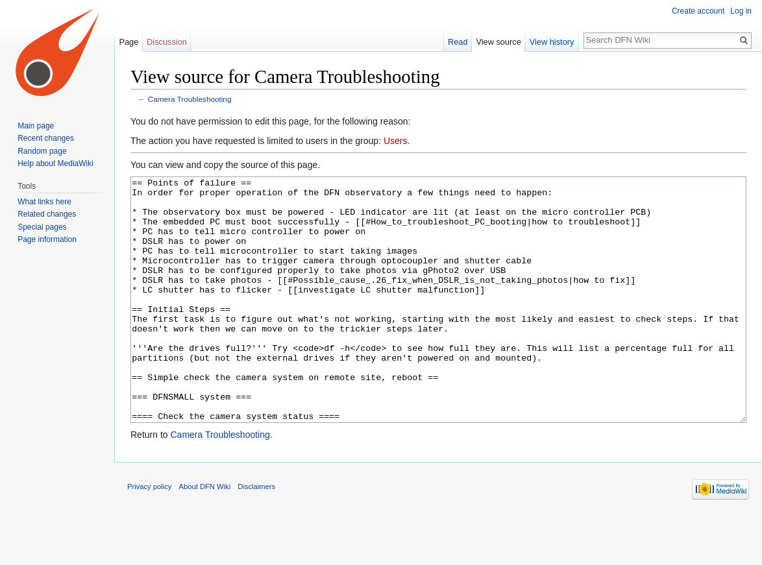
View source (498, 42)
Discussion (167, 42)
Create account (698, 11)
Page (128, 42)
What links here (44, 201)
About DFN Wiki (205, 535)
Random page (42, 151)
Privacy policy (149, 535)
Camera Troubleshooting (190, 99)
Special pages (42, 227)
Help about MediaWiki (55, 163)
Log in (741, 11)
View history (552, 42)
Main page (36, 125)
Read (458, 42)
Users (396, 141)
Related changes (47, 214)
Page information (47, 239)
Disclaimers (256, 535)
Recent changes (46, 138)
